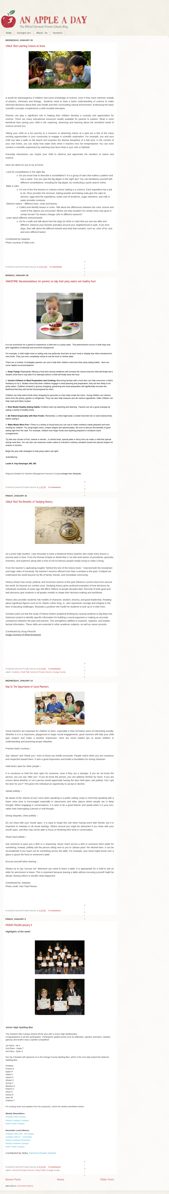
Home (9, 33)
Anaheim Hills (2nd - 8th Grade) (20, 1134)
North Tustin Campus (15, 1123)
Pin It (84, 268)
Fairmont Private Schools (41, 672)
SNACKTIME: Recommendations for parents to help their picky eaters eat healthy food (50, 281)
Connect (58, 33)
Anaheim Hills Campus (16, 1117)
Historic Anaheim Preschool (18, 1140)
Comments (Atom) (25, 1186)
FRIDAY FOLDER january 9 (19, 925)
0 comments (56, 267)
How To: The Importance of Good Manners (27, 686)
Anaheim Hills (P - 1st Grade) (19, 1137)
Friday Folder (40, 1170)
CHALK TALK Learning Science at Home (25, 46)
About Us (41, 33)
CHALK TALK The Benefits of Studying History (29, 502)
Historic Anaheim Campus (17, 1120)
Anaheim (16, 672)
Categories (24, 33)
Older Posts (107, 1179)
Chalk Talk (25, 672)
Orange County (59, 672)
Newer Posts (13, 1179)
